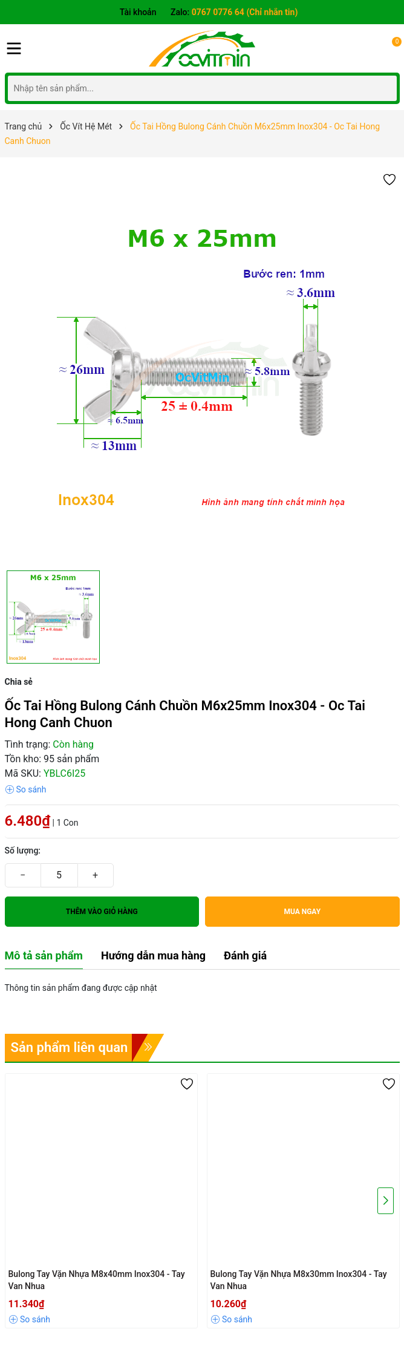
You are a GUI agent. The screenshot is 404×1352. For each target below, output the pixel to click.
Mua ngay (302, 911)
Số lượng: (23, 850)
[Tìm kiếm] (384, 88)
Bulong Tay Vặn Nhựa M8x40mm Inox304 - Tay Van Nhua (96, 1280)
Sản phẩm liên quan (69, 1047)
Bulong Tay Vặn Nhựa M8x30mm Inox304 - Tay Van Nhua (298, 1280)
